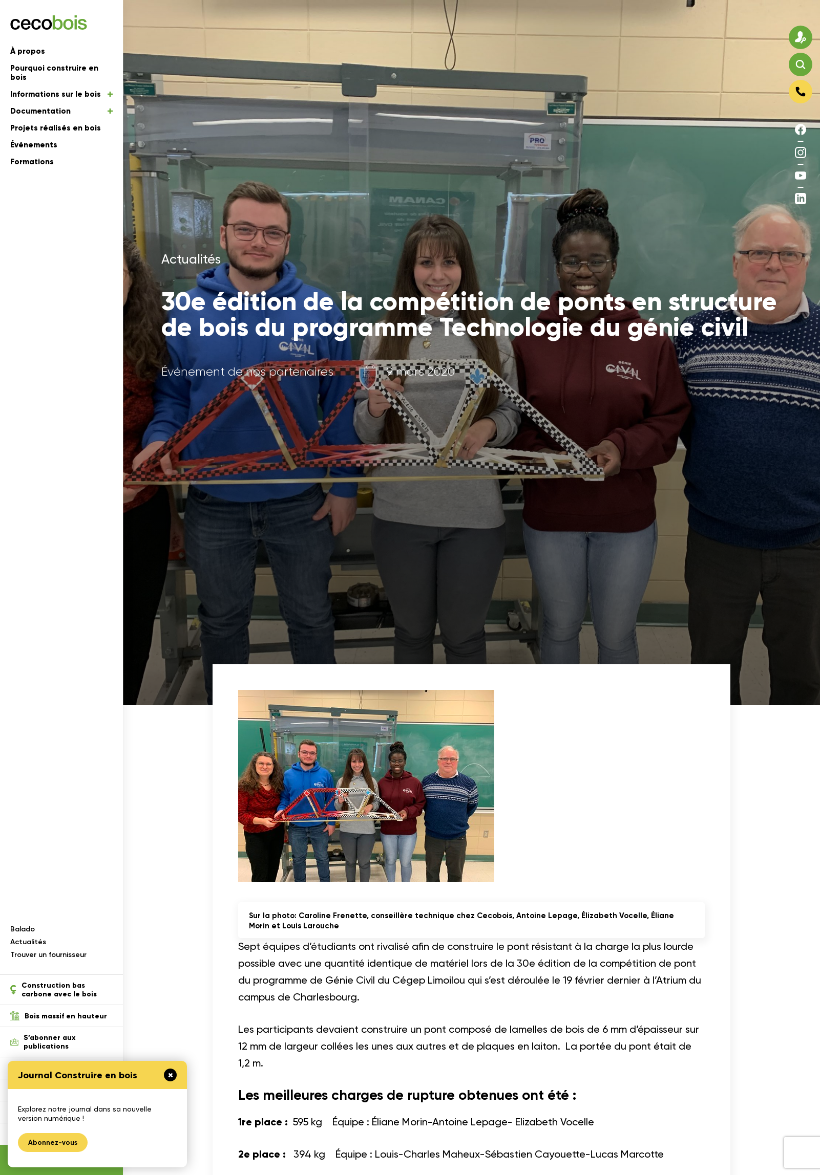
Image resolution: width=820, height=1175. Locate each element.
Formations (32, 161)
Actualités (28, 942)
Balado (22, 929)
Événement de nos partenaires (247, 371)
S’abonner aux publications (42, 1042)
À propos (27, 51)
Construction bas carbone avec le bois (53, 989)
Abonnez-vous (52, 1142)
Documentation (61, 111)
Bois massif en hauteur (58, 1015)
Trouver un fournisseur (48, 954)
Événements (33, 144)
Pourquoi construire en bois (54, 72)
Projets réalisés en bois (55, 128)
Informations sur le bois (61, 94)
